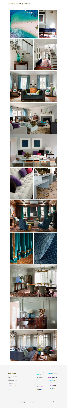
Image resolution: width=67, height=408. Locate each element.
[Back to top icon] (57, 402)
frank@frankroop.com (12, 385)
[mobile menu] (56, 3)
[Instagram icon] (53, 402)
